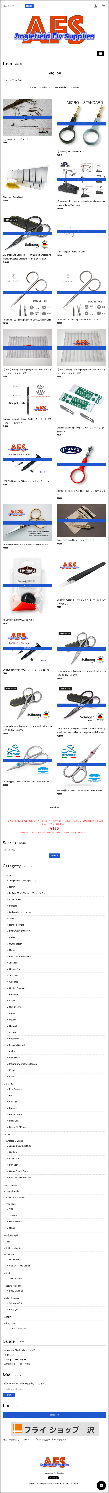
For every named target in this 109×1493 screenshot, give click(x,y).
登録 (9, 1395)
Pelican (12, 1051)
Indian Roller (15, 899)
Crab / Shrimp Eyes (18, 1171)
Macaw (12, 1013)
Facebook (54, 1415)
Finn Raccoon (15, 1089)
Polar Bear (14, 1121)
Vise (34, 87)
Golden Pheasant (17, 988)
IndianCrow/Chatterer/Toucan (23, 1064)
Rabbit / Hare (15, 1114)
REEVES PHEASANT (19, 931)
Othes (76, 87)
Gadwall (13, 1026)
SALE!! (8, 1317)
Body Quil (13, 1309)
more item (54, 807)
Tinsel (8, 1242)
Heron (12, 887)
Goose (12, 1000)
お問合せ (9, 1355)
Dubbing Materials (14, 1248)
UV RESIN (14, 1259)
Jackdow (13, 963)
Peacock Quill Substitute (20, 1177)
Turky (11, 918)
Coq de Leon (15, 1007)
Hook (7, 1273)
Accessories (11, 1185)
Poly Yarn (13, 1165)
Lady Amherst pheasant (20, 912)
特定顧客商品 (11, 1235)
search (29, 6)
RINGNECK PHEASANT (20, 956)
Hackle (12, 950)
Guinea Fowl (15, 969)
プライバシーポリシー (15, 1359)
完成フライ (10, 1323)
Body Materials (16, 1291)
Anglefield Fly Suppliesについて (20, 1350)
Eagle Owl (14, 1038)
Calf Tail (13, 1102)
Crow (11, 1076)
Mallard (12, 937)
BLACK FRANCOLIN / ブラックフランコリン (30, 893)
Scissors (46, 87)
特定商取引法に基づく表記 (18, 1364)
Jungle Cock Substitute (20, 1146)
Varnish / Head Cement (20, 1266)
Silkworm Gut (15, 1303)
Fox (11, 1095)
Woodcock (14, 982)
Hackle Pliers (61, 87)
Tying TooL (10, 1204)
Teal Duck (13, 975)
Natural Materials (13, 1286)
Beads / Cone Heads (15, 1197)
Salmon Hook (15, 1278)
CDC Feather (15, 944)
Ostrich (12, 1020)
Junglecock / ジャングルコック (24, 880)
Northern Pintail (16, 925)
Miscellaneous (12, 1298)
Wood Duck (14, 1057)
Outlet (8, 1134)
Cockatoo (13, 1032)
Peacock (13, 906)
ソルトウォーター (17, 1328)
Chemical (9, 1254)
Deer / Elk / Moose (18, 1127)
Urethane (13, 1152)
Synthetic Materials (14, 1141)
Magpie (12, 1070)
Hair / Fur (9, 1084)
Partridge (13, 994)
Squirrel (12, 1108)
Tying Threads (12, 1191)
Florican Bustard (17, 1045)
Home (6, 80)
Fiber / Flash (15, 1158)
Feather (9, 875)
